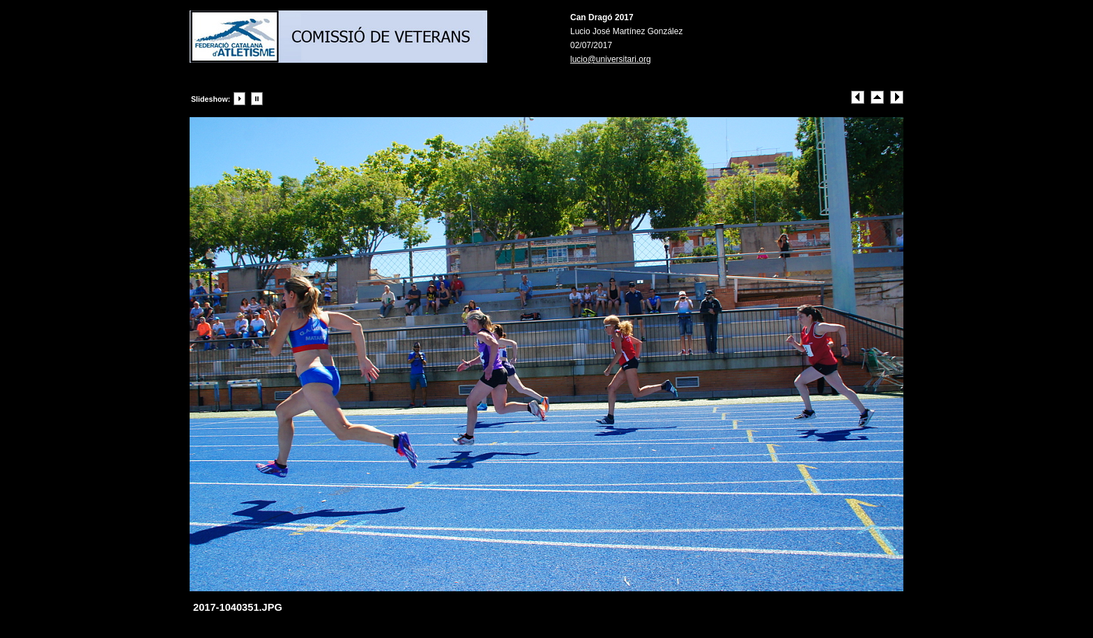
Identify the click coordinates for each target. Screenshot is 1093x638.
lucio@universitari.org (610, 59)
